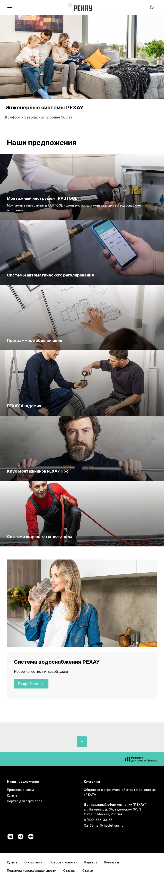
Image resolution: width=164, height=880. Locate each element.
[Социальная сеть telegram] (20, 836)
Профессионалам (20, 790)
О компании (33, 862)
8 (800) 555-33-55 (98, 820)
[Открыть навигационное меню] (9, 7)
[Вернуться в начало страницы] (82, 741)
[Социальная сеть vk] (10, 836)
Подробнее (31, 684)
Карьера (90, 862)
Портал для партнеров (24, 801)
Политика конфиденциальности (31, 870)
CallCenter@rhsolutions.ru (104, 825)
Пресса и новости (63, 862)
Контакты (111, 862)
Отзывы (69, 870)
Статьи (87, 870)
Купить (12, 795)
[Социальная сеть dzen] (30, 836)
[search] (152, 7)
